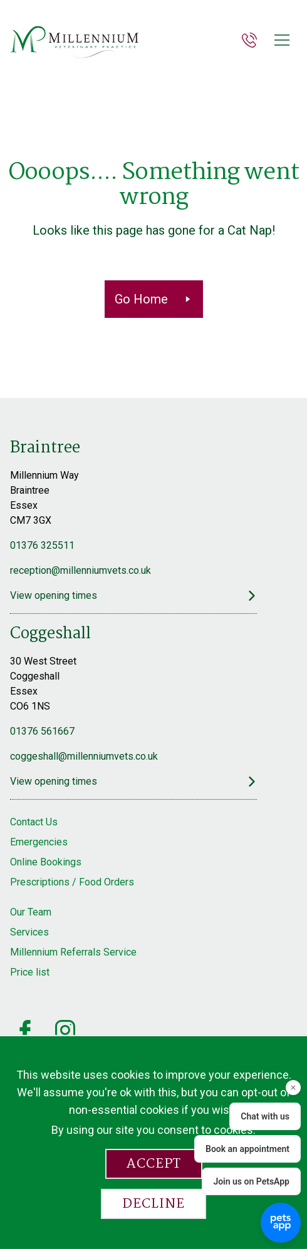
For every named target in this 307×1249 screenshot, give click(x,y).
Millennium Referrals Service (73, 952)
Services (29, 932)
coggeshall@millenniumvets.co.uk (84, 756)
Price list (29, 972)
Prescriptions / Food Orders (72, 882)
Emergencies (39, 842)
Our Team (30, 912)
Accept (154, 1164)
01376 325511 (42, 545)
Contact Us (34, 822)
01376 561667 (42, 731)
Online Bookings (45, 862)
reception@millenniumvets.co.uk (80, 570)
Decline (153, 1204)
